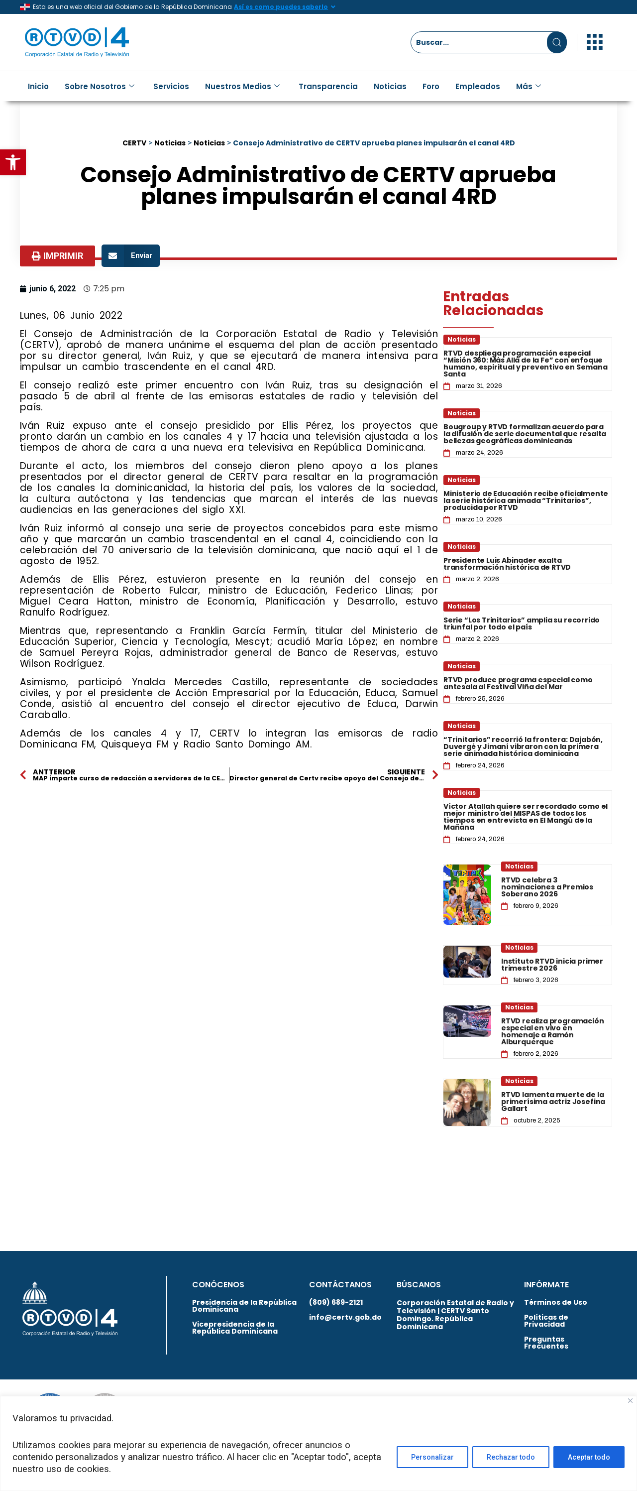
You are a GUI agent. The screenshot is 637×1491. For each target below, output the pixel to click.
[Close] (630, 1400)
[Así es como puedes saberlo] (332, 6)
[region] (318, 1443)
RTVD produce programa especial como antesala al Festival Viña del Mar (518, 683)
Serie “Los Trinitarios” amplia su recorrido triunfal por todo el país (521, 623)
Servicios (171, 86)
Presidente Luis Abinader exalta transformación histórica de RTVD (507, 563)
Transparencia (328, 86)
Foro (431, 86)
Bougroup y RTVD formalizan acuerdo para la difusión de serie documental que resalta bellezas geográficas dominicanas (524, 434)
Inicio (38, 86)
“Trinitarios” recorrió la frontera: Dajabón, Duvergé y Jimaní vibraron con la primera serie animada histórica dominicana (523, 746)
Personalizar (432, 1457)
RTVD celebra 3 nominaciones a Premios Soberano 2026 (547, 887)
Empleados (477, 86)
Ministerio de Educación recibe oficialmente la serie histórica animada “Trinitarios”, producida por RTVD (525, 500)
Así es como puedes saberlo (281, 6)
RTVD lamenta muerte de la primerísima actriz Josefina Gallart (553, 1102)
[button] (13, 162)
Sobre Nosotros (99, 86)
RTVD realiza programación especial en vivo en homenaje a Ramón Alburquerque (552, 1031)
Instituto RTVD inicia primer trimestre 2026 (552, 964)
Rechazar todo (511, 1457)
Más (528, 86)
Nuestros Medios (242, 86)
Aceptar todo (589, 1457)
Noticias (390, 86)
